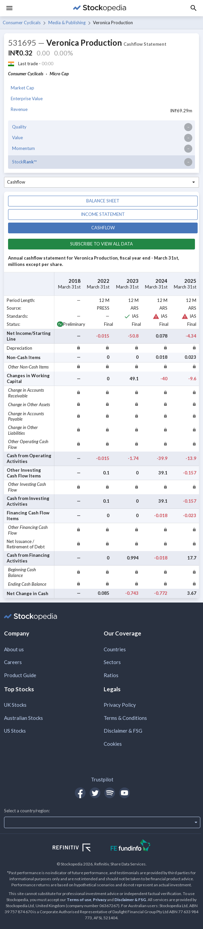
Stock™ (24, 161)
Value (17, 137)
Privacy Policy (120, 705)
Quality (19, 126)
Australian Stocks (23, 718)
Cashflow (103, 227)
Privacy (99, 899)
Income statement (103, 214)
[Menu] (9, 8)
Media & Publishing (67, 22)
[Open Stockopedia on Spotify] (109, 792)
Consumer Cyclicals (22, 22)
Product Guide (20, 675)
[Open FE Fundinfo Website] (131, 846)
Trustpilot (102, 779)
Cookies (113, 744)
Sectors (112, 662)
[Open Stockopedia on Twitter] (95, 792)
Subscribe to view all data (101, 243)
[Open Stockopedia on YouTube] (124, 792)
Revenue (19, 109)
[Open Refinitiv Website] (79, 848)
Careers (13, 662)
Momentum (23, 148)
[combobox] (101, 182)
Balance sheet (102, 200)
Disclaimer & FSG (123, 731)
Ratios (111, 675)
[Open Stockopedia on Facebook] (80, 792)
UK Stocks (15, 705)
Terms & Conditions (125, 718)
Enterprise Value (27, 98)
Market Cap (22, 87)
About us (14, 649)
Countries (115, 649)
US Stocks (15, 731)
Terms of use (79, 899)
